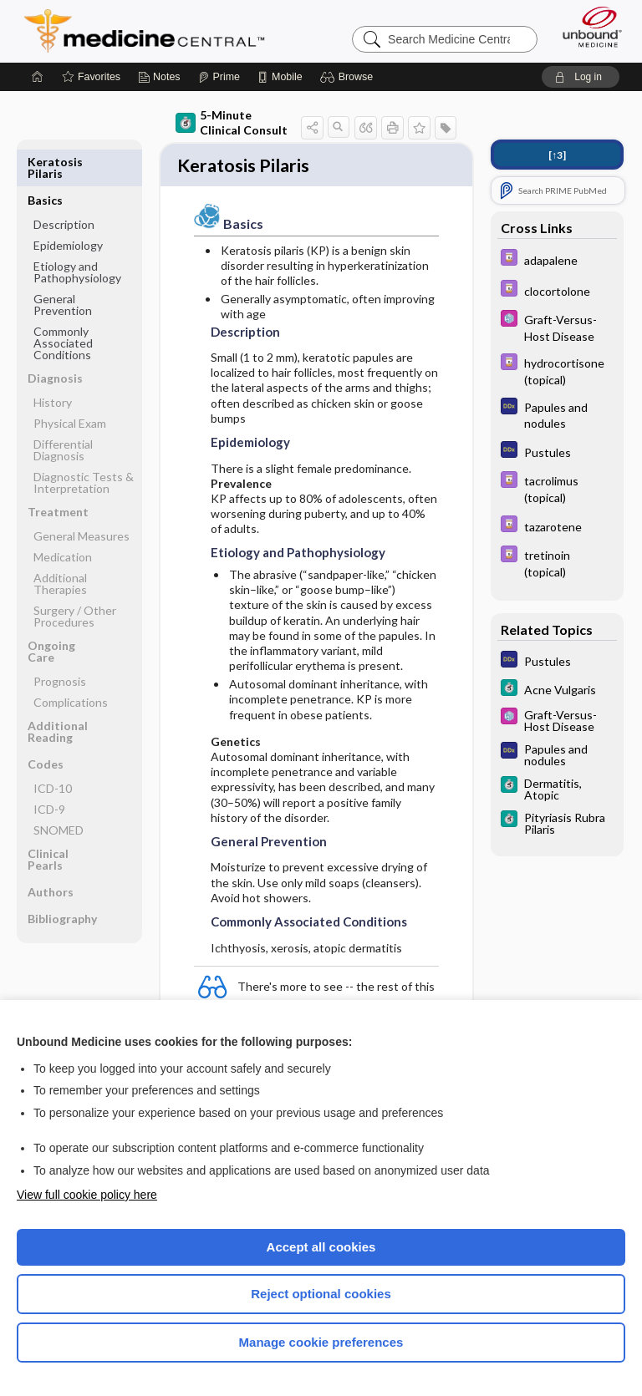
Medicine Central (154, 30)
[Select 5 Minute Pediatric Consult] (557, 326)
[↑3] (557, 155)
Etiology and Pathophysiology (77, 233)
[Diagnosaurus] (557, 414)
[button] (349, 77)
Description (63, 186)
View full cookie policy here (87, 1194)
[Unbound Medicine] (587, 26)
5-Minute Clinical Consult (232, 122)
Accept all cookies (321, 1247)
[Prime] (219, 77)
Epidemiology (68, 207)
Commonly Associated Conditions (63, 304)
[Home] (37, 77)
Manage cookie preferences (321, 1342)
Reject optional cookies (321, 1294)
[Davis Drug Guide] (557, 259)
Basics (45, 162)
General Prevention (62, 266)
